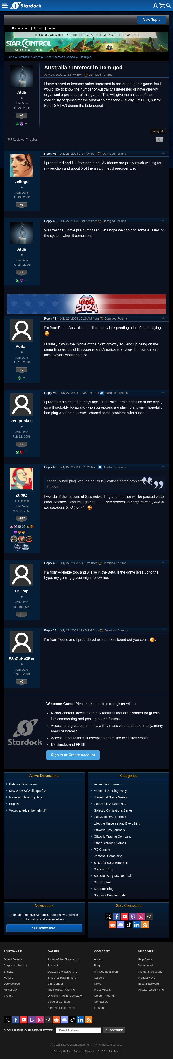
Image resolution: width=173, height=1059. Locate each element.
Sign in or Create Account (73, 755)
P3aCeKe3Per (21, 658)
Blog (97, 965)
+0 (21, 369)
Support (145, 951)
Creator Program (104, 995)
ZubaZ (22, 495)
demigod (157, 131)
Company (102, 951)
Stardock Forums (114, 393)
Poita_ (22, 346)
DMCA (101, 1051)
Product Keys (146, 977)
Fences (8, 977)
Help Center (145, 959)
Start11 (8, 971)
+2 (21, 115)
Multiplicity (10, 989)
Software (13, 951)
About (97, 959)
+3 (21, 444)
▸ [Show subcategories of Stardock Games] (42, 56)
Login (51, 28)
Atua (21, 92)
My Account (145, 965)
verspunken (22, 421)
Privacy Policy (62, 1051)
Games (53, 951)
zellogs (21, 181)
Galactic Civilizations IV (62, 971)
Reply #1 (50, 153)
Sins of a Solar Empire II (63, 977)
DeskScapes (12, 983)
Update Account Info (151, 989)
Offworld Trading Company (65, 995)
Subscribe (114, 1030)
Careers (99, 977)
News (97, 983)
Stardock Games (29, 57)
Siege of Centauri (59, 1001)
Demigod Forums (98, 75)
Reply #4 (50, 393)
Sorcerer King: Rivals (61, 1007)
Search (38, 28)
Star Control (55, 983)
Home (10, 57)
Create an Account (150, 971)
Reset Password (148, 983)
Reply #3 (50, 318)
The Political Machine (61, 989)
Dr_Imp (22, 591)
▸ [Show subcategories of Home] (16, 56)
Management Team (106, 971)
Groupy (8, 995)
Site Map (114, 1051)
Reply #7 (50, 630)
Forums (99, 1007)
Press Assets (102, 989)
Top (163, 153)
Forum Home (20, 28)
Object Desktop (13, 959)
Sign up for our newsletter (28, 1030)
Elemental (54, 965)
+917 (21, 518)
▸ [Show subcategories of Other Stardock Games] (77, 56)
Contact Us (101, 1001)
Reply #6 (50, 563)
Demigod (85, 57)
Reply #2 (50, 221)
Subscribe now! (44, 928)
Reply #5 (50, 467)
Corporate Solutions (16, 965)
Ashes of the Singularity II (64, 959)
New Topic (152, 20)
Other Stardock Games (60, 57)
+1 (21, 204)
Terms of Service (84, 1051)
